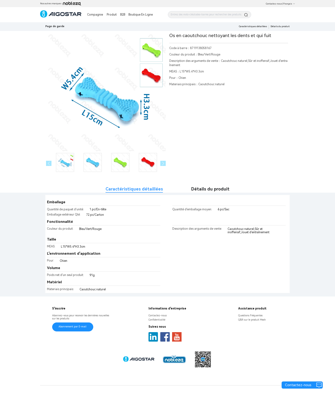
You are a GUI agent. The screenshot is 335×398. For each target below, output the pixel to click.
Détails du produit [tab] (210, 188)
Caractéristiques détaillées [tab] (134, 188)
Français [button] (289, 4)
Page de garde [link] (54, 26)
